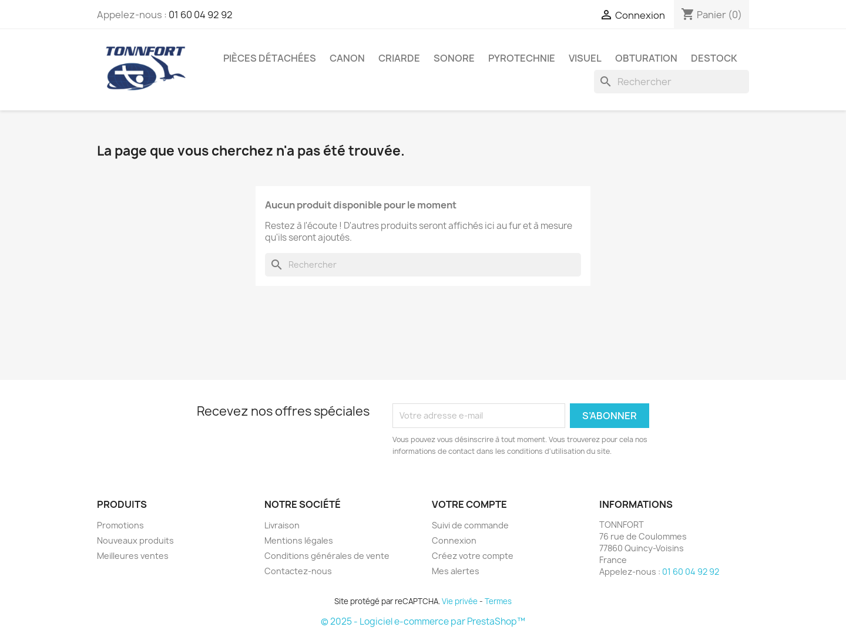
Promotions (120, 525)
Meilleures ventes (133, 555)
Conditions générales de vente (327, 555)
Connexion (454, 540)
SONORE (454, 58)
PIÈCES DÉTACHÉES (269, 58)
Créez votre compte (472, 555)
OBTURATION (646, 58)
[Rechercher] (671, 81)
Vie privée (460, 601)
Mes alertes (455, 571)
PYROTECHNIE (521, 58)
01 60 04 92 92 (201, 14)
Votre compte (469, 504)
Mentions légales (298, 540)
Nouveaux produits (135, 540)
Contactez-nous (298, 571)
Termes (498, 601)
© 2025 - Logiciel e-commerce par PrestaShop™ (423, 621)
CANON (347, 58)
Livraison (282, 525)
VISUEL (585, 58)
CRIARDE (399, 58)
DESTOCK (714, 58)
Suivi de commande (470, 525)
